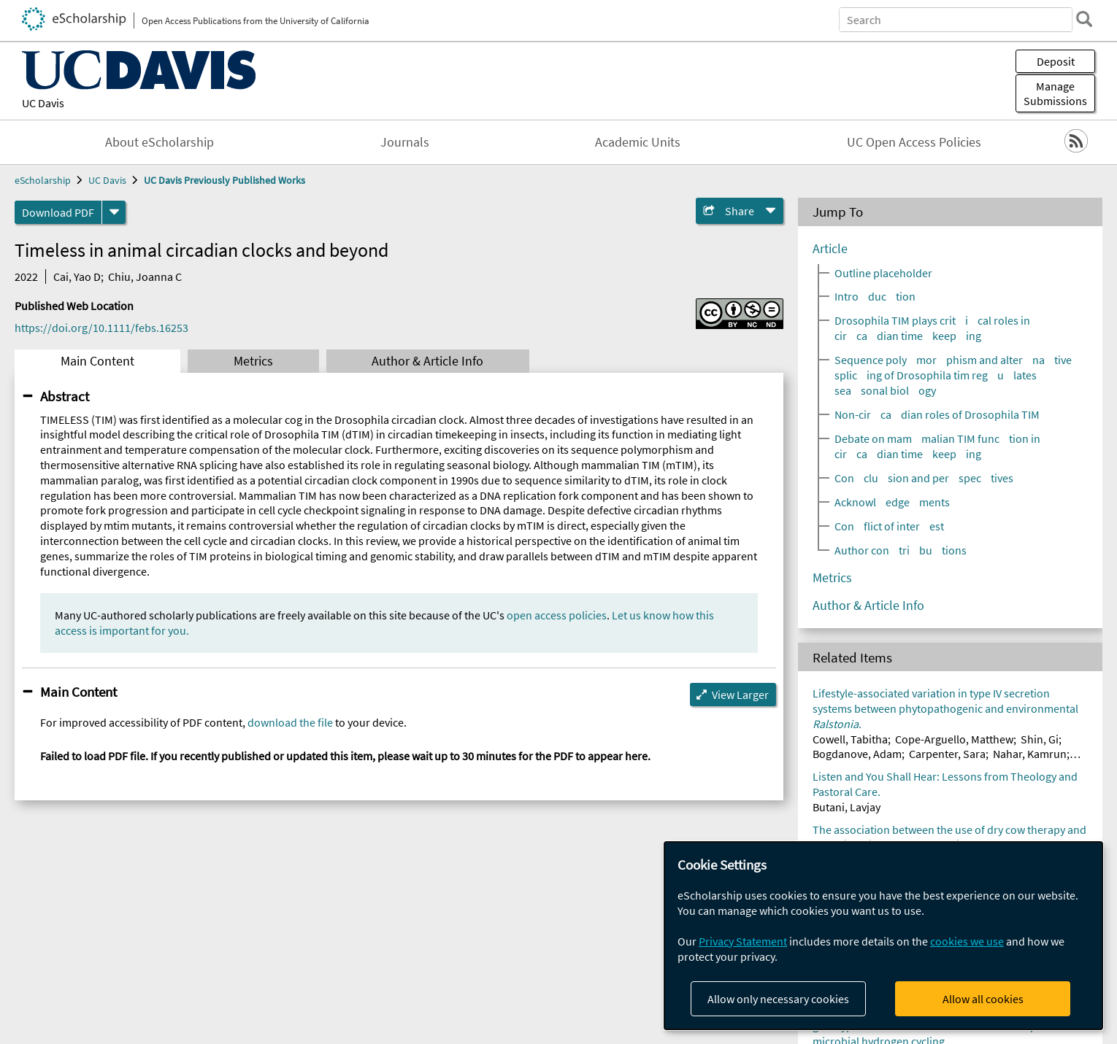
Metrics (253, 361)
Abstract (64, 396)
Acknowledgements (892, 502)
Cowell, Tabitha (850, 739)
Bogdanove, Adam (857, 753)
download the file (290, 722)
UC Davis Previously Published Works (224, 180)
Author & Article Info (427, 361)
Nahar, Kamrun (1030, 753)
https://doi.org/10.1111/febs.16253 (101, 327)
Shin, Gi (1040, 739)
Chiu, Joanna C (145, 276)
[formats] (114, 212)
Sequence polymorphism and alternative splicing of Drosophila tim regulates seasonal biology (953, 375)
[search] (1083, 19)
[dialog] (883, 935)
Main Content (97, 361)
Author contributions (900, 550)
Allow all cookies (983, 998)
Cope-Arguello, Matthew (954, 739)
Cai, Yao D (77, 276)
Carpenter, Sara (947, 753)
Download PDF (58, 212)
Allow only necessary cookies (778, 998)
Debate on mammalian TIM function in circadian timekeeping (937, 446)
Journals (404, 142)
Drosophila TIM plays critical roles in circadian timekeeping (932, 328)
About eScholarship (159, 142)
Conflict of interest (889, 526)
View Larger (740, 694)
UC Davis (43, 103)
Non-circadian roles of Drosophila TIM (937, 414)
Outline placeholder (883, 273)
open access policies (557, 615)
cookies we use (967, 941)
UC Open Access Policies (914, 142)
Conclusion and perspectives (923, 478)
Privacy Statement (743, 941)
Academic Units (637, 142)
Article (830, 249)
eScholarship (43, 180)
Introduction (875, 296)
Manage (1055, 93)
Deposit (1056, 61)
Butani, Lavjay (846, 807)
